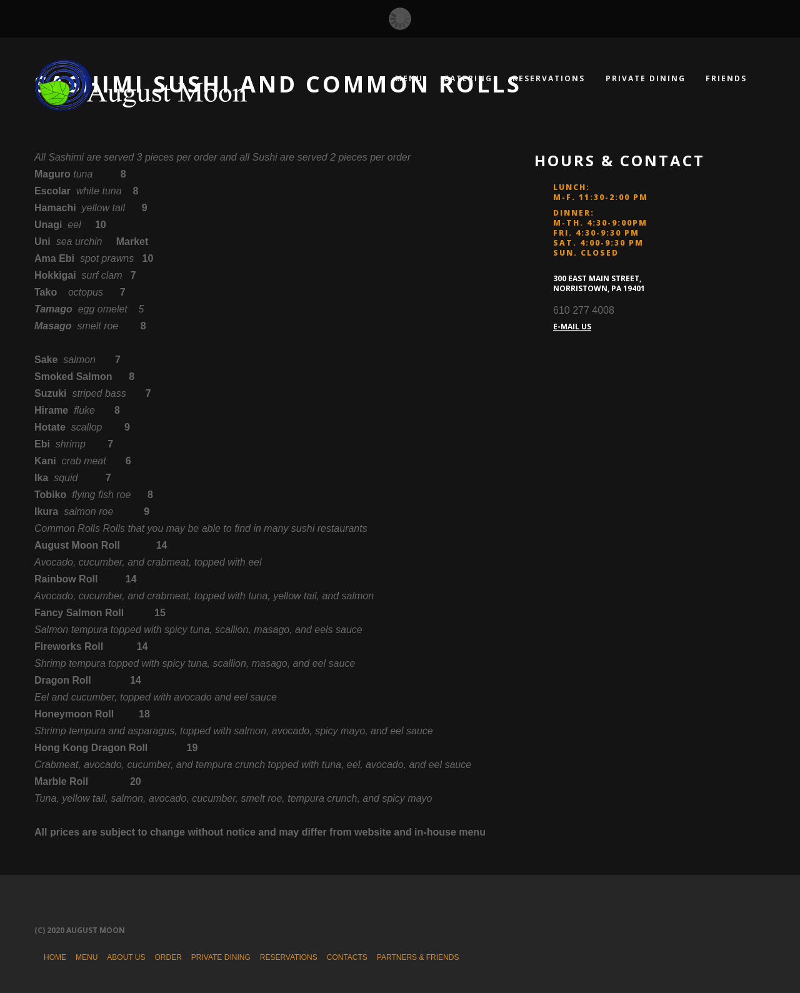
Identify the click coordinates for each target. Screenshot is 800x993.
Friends (726, 78)
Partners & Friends (418, 957)
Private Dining (646, 78)
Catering (468, 78)
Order (167, 957)
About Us (126, 957)
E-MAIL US (572, 326)
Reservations (548, 78)
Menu (409, 78)
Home (55, 957)
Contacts (347, 957)
